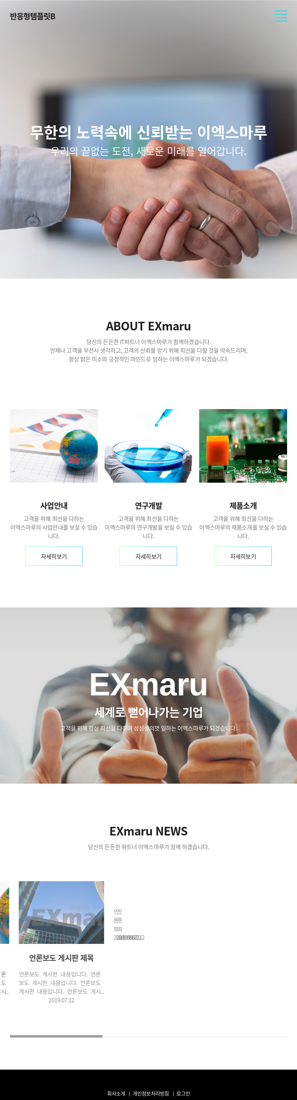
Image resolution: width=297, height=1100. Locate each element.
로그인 (183, 1093)
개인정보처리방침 (151, 1093)
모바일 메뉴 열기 (280, 16)
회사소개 (116, 1093)
